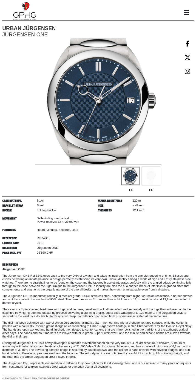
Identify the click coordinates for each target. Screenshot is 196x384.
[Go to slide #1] (130, 176)
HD (131, 190)
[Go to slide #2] (151, 176)
